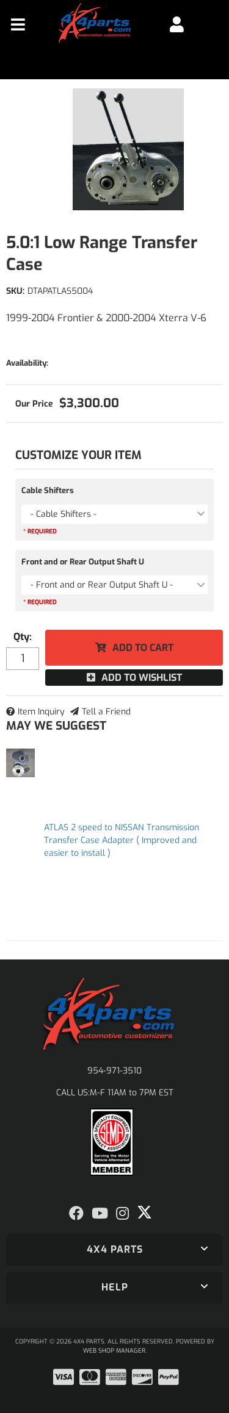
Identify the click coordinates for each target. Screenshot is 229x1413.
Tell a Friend (106, 711)
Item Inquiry (41, 711)
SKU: (15, 291)
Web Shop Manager (114, 1350)
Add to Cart (142, 647)
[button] (114, 1249)
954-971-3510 (114, 1071)
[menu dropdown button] (18, 24)
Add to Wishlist (141, 677)
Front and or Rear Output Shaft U (82, 562)
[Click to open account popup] (176, 24)
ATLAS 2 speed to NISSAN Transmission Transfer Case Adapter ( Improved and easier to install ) (121, 840)
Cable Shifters (47, 490)
